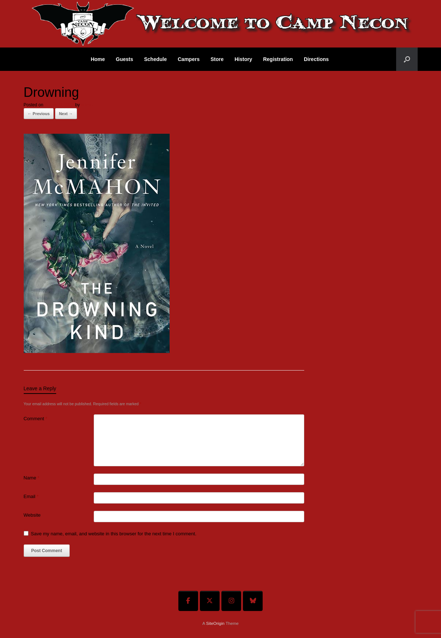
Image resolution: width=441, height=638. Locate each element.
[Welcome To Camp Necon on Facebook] (188, 601)
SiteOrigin (215, 623)
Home (98, 59)
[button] (407, 59)
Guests (124, 59)
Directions (316, 59)
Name (31, 478)
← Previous (39, 113)
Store (217, 59)
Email (31, 496)
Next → (66, 113)
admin (87, 104)
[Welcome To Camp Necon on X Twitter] (210, 601)
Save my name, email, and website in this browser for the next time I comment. (114, 533)
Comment (35, 418)
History (243, 59)
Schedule (155, 59)
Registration (278, 59)
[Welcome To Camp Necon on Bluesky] (253, 601)
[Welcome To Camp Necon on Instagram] (231, 601)
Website (32, 515)
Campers (189, 59)
